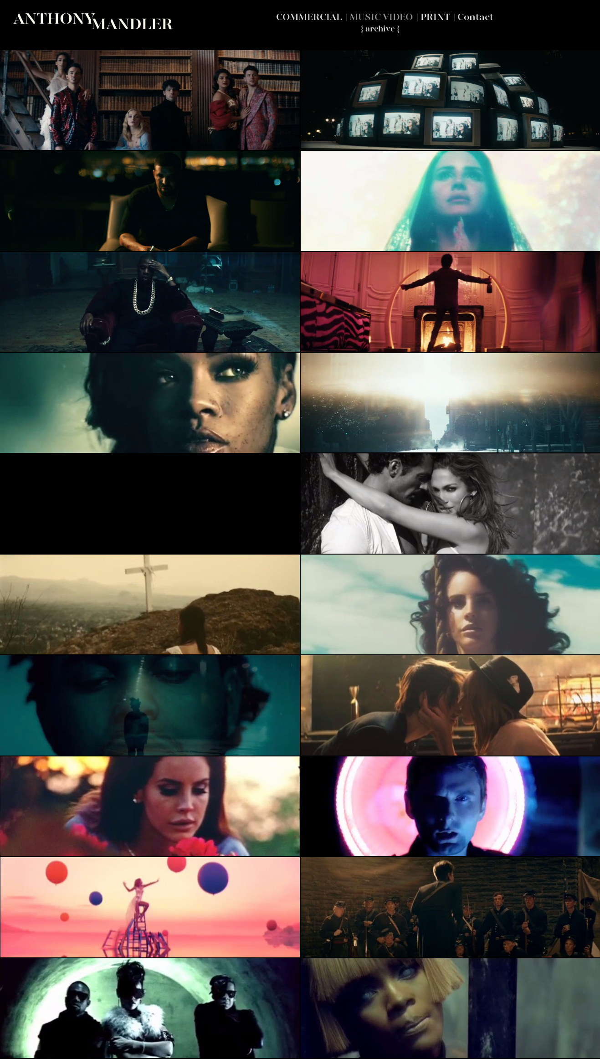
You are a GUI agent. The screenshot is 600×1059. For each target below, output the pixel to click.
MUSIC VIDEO (381, 17)
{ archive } (380, 29)
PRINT (435, 17)
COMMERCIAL (309, 17)
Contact (475, 17)
